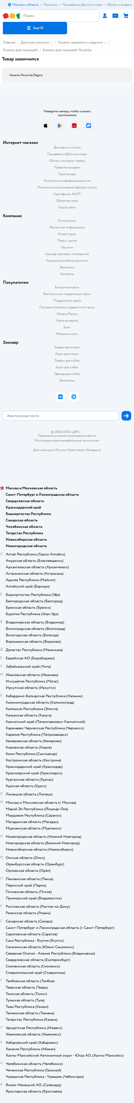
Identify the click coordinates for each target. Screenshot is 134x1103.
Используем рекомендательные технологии (67, 440)
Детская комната (35, 42)
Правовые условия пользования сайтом (67, 436)
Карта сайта (67, 207)
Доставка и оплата (67, 147)
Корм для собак (67, 367)
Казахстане (75, 450)
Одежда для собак (67, 374)
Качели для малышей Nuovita (67, 50)
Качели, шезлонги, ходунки (80, 42)
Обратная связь (67, 201)
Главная (9, 42)
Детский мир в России (49, 450)
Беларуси (94, 450)
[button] (35, 28)
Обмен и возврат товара (67, 161)
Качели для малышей (20, 50)
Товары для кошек (67, 347)
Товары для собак (67, 360)
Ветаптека (67, 380)
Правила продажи (67, 167)
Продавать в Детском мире (67, 154)
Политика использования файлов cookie (67, 187)
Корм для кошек (67, 354)
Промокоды (67, 174)
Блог (67, 327)
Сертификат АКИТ (67, 194)
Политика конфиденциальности (67, 181)
